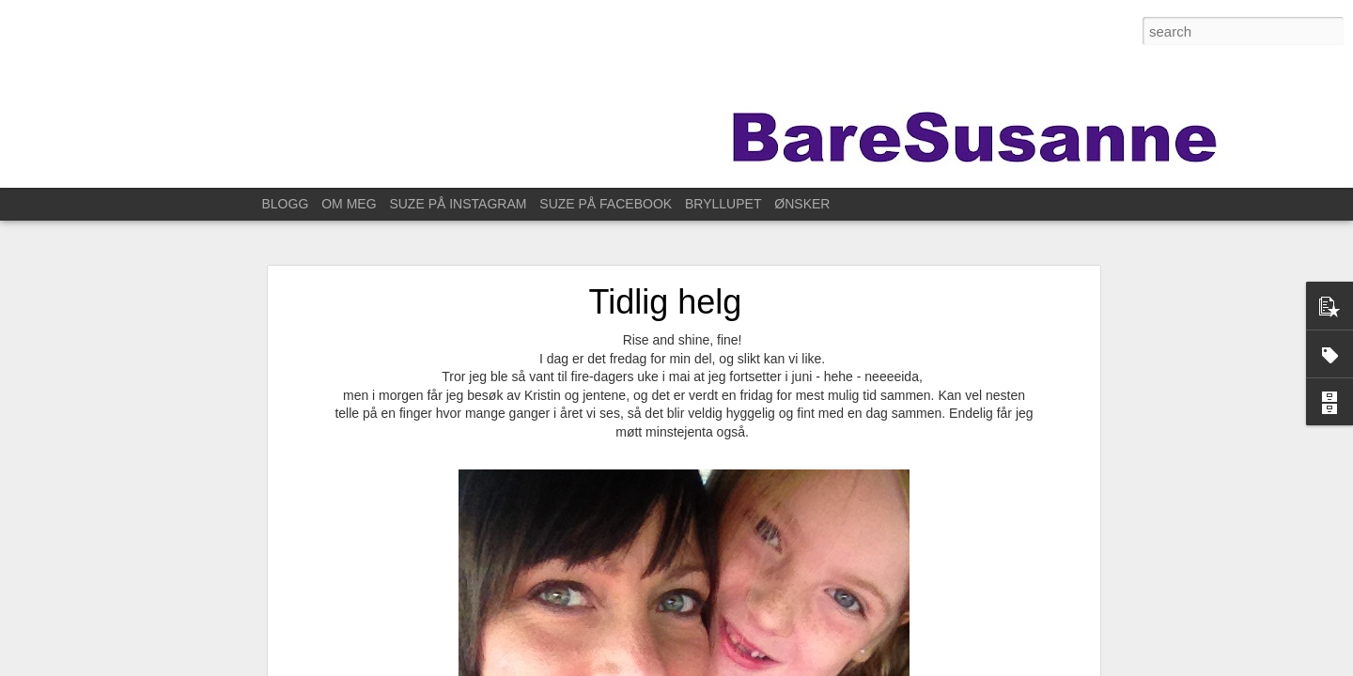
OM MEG (348, 203)
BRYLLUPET (723, 203)
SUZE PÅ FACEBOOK (605, 203)
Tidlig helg (665, 302)
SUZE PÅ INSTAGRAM (457, 203)
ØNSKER (802, 203)
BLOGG (285, 203)
